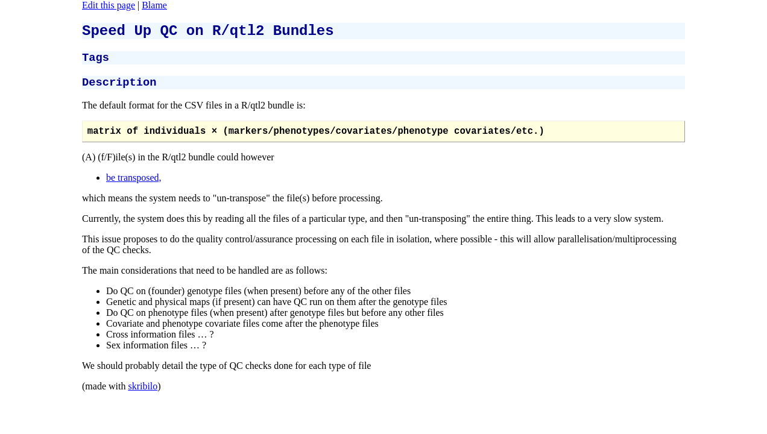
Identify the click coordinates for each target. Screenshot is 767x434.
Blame (154, 5)
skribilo (142, 396)
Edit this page (108, 5)
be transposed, (134, 187)
